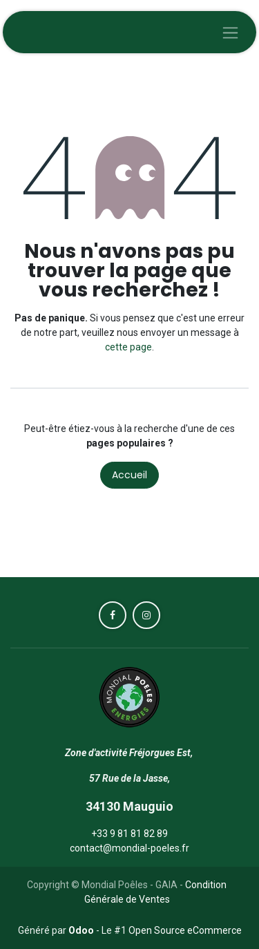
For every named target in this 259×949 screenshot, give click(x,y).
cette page (128, 347)
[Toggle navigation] (230, 32)
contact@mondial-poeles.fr (129, 848)
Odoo (82, 930)
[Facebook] (112, 615)
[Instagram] (146, 615)
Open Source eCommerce (185, 930)
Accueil (129, 475)
